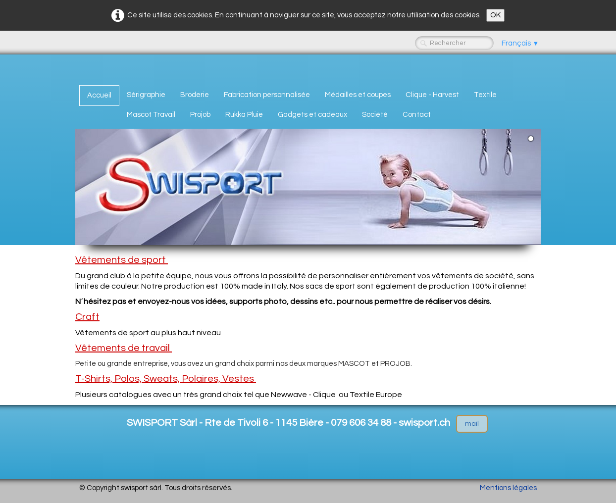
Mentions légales (508, 488)
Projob (200, 114)
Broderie (194, 95)
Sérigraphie (146, 95)
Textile (485, 95)
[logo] (83, 67)
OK (495, 15)
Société (375, 114)
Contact (417, 114)
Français (520, 43)
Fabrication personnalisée (267, 95)
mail (472, 423)
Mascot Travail (151, 114)
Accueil (99, 95)
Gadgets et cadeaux (312, 114)
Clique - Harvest (432, 95)
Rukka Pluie (244, 114)
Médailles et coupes (358, 95)
